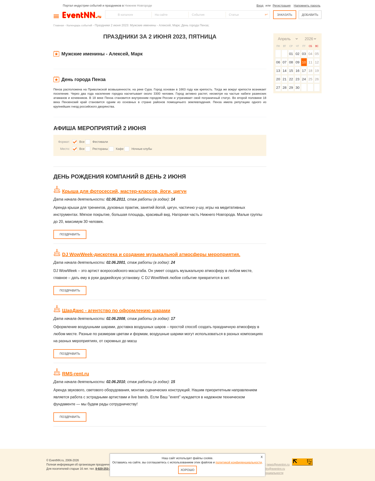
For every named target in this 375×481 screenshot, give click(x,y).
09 (297, 62)
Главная (58, 25)
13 (278, 71)
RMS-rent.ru (75, 373)
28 (285, 87)
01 (291, 54)
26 (317, 79)
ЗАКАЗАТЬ (284, 14)
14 (285, 71)
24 (304, 79)
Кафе (120, 149)
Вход (259, 5)
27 (278, 87)
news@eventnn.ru (278, 464)
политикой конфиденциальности (238, 462)
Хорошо (188, 470)
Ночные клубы (142, 149)
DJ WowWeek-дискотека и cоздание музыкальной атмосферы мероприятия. (151, 254)
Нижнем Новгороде (138, 5)
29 (291, 87)
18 (310, 71)
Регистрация (282, 5)
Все (81, 142)
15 (291, 71)
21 (285, 79)
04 (310, 54)
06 (278, 62)
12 (317, 62)
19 (317, 71)
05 (317, 54)
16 (297, 71)
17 (304, 71)
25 (310, 79)
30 (297, 87)
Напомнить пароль (307, 5)
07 (285, 62)
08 (291, 62)
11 (310, 62)
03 (304, 54)
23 (297, 79)
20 (278, 79)
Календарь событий (79, 25)
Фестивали (100, 142)
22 (291, 79)
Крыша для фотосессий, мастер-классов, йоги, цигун (124, 191)
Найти (109, 14)
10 (304, 62)
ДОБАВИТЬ (310, 14)
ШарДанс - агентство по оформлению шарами (116, 310)
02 (297, 54)
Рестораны (100, 149)
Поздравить (70, 234)
